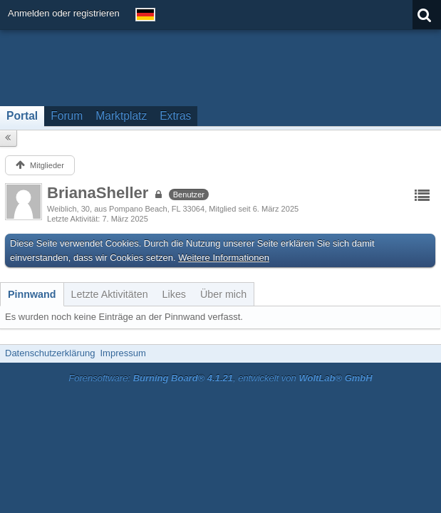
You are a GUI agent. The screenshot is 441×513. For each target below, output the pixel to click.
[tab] (32, 294)
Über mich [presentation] (223, 294)
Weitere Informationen (223, 257)
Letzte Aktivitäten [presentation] (109, 294)
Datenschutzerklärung (50, 353)
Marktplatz (121, 116)
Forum (67, 116)
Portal (22, 116)
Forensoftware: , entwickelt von (220, 378)
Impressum (122, 353)
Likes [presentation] (174, 294)
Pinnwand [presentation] (32, 294)
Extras (175, 116)
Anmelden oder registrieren (64, 13)
